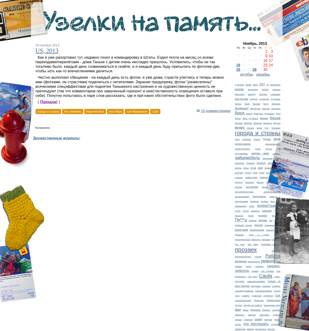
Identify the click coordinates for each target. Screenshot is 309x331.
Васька (275, 118)
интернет (239, 163)
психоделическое (243, 257)
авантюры (239, 94)
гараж (259, 128)
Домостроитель (242, 149)
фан (238, 309)
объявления (240, 206)
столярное (268, 296)
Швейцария (240, 329)
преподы (256, 239)
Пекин (251, 216)
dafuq (255, 85)
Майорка (264, 177)
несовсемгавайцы (271, 192)
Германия (275, 128)
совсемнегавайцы (263, 291)
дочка (257, 149)
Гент (267, 128)
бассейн (256, 104)
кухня (261, 173)
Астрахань (275, 99)
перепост (276, 216)
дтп (278, 149)
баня (247, 104)
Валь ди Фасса (250, 118)
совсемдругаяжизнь (244, 291)
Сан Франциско (137, 111)
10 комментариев (215, 111)
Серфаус (276, 286)
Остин (238, 211)
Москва (238, 187)
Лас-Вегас (270, 173)
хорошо (238, 319)
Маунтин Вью (273, 182)
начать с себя (271, 187)
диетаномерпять (272, 144)
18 (238, 65)
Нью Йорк (275, 201)
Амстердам (241, 99)
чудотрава (275, 324)
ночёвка (264, 201)
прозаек (246, 249)
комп (260, 168)
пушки (258, 256)
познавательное (272, 225)
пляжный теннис (243, 225)
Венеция (257, 123)
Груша (267, 139)
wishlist (265, 89)
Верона (276, 123)
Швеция (250, 329)
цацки (258, 319)
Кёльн (246, 168)
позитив (258, 225)
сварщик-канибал (256, 281)
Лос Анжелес (72, 111)
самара (254, 271)
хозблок (277, 315)
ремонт (268, 260)
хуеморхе (248, 319)
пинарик (252, 220)
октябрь (246, 74)
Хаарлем (276, 310)
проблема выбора (270, 244)
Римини (238, 266)
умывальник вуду (272, 305)
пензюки (262, 215)
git (268, 85)
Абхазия (276, 89)
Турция (238, 305)
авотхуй (252, 94)
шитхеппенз (260, 329)
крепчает (239, 173)
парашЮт (267, 211)
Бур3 (278, 114)
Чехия (277, 319)
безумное (276, 104)
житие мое (260, 153)
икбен (277, 158)
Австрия (263, 94)
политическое (257, 230)
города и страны (257, 133)
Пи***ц (241, 220)
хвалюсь (252, 315)
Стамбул (246, 296)
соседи (277, 291)
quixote (239, 89)
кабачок (271, 163)
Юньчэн (271, 329)
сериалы (266, 286)
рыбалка (259, 266)
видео (240, 127)
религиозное (254, 262)
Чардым (268, 319)
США (277, 295)
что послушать (256, 324)
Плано (277, 220)
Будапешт (269, 114)
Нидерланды (259, 196)
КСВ (255, 172)
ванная (264, 118)
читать (238, 324)
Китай (253, 168)
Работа (272, 255)
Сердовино (256, 286)
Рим (278, 262)
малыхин (249, 182)
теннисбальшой (243, 300)
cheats (248, 85)
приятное (275, 239)
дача (276, 139)
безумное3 (241, 108)
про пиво (253, 244)
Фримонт (266, 310)
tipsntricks (253, 89)
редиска (240, 261)
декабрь (263, 74)
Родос (248, 266)
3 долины (239, 85)
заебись (276, 154)
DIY (262, 84)
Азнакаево (275, 94)
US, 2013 (46, 50)
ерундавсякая (241, 154)
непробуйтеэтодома (244, 192)
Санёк (265, 275)
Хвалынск (239, 315)
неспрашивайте (242, 197)
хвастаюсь (265, 315)
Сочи (237, 296)
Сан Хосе (252, 277)
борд (239, 112)
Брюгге (249, 114)
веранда (267, 123)
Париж (277, 211)
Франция (255, 309)
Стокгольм (256, 296)
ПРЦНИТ (276, 251)
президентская (242, 239)
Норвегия (254, 201)
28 (255, 70)
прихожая (265, 239)
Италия (261, 163)
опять (251, 206)
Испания (250, 163)
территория (273, 300)
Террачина (259, 300)
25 (238, 70)
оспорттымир (268, 205)
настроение (252, 187)
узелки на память (252, 305)
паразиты (255, 211)
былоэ (238, 118)
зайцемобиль (247, 157)
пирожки (262, 220)
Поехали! (49, 102)
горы (237, 139)
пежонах (239, 215)
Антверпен (264, 99)
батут (265, 104)
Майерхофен (251, 177)
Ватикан (238, 123)
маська (260, 182)
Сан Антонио (267, 271)
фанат (246, 310)
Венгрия (248, 123)
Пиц (271, 220)
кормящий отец (272, 168)
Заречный (267, 158)
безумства (255, 108)
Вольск (250, 128)
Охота (246, 211)
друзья (269, 149)
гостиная (246, 139)
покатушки (241, 229)
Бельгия (266, 109)
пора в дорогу (259, 235)
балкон (238, 104)
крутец (248, 173)
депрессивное (243, 144)
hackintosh (275, 85)
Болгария (276, 109)
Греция (256, 139)
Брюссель (258, 114)
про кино (240, 244)
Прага (277, 234)
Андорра (254, 99)
